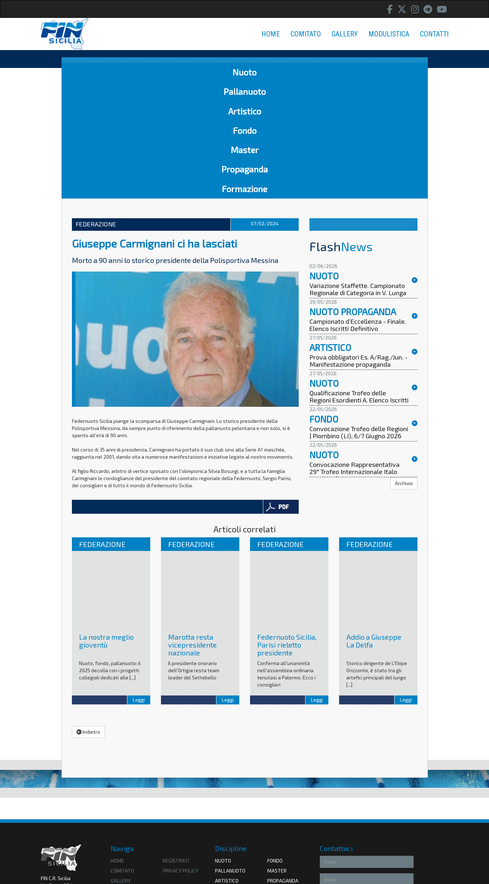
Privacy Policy (362, 838)
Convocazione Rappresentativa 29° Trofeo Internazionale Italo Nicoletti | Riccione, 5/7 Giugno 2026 (354, 358)
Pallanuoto (138, 72)
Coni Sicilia (280, 825)
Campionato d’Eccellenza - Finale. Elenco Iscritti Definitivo (357, 208)
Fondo (234, 72)
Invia (403, 853)
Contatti (122, 784)
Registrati (176, 744)
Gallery (121, 764)
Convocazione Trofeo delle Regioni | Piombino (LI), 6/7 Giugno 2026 (358, 315)
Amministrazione (60, 804)
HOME (270, 34)
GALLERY (345, 34)
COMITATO (305, 34)
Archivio (404, 366)
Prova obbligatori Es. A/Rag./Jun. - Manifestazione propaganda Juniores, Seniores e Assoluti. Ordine (358, 251)
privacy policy (180, 754)
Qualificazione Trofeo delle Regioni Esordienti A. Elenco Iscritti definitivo (359, 284)
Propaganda (327, 72)
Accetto (332, 838)
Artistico (191, 72)
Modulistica (126, 774)
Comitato (122, 754)
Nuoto (90, 72)
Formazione (388, 72)
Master (275, 72)
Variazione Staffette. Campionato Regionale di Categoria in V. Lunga (357, 172)
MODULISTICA (388, 34)
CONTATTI (434, 34)
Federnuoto (230, 825)
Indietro (88, 615)
